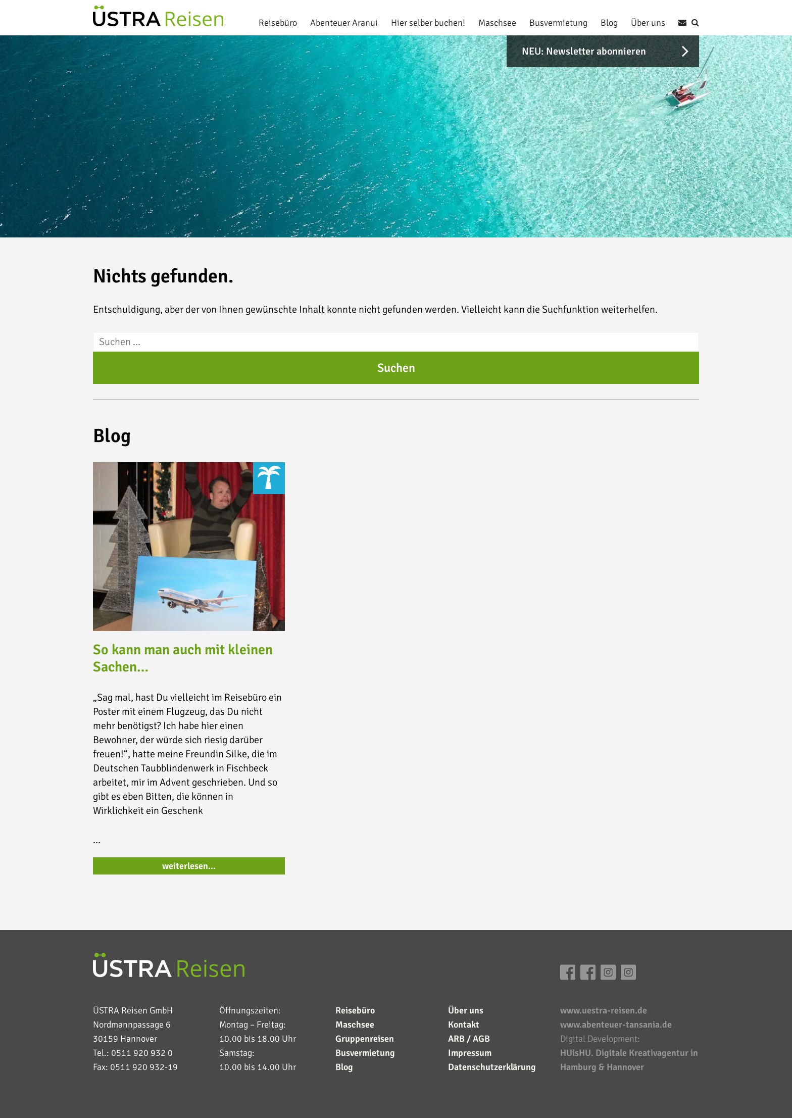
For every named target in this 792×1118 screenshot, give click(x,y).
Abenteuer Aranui (344, 22)
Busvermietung (558, 22)
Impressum (469, 1052)
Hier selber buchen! (428, 22)
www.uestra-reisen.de (603, 1010)
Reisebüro (278, 22)
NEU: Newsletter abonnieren (584, 51)
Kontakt (463, 1024)
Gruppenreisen (364, 1038)
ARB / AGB (469, 1038)
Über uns (648, 22)
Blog (609, 22)
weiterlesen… (189, 865)
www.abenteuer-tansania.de (616, 1024)
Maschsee (497, 22)
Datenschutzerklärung (492, 1067)
